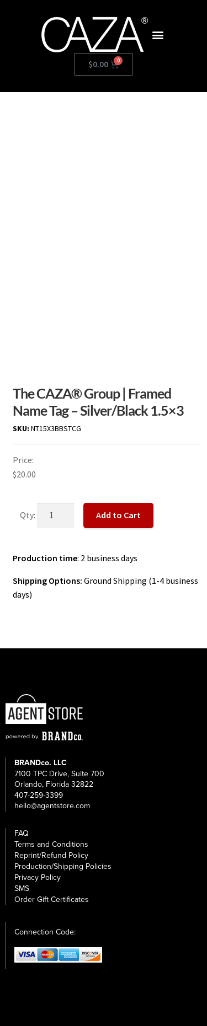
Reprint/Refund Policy (51, 855)
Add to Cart (118, 514)
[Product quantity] (56, 515)
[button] (158, 35)
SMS (21, 888)
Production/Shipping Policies (63, 866)
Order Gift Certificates (51, 899)
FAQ (21, 833)
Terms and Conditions (51, 844)
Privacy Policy (37, 877)
